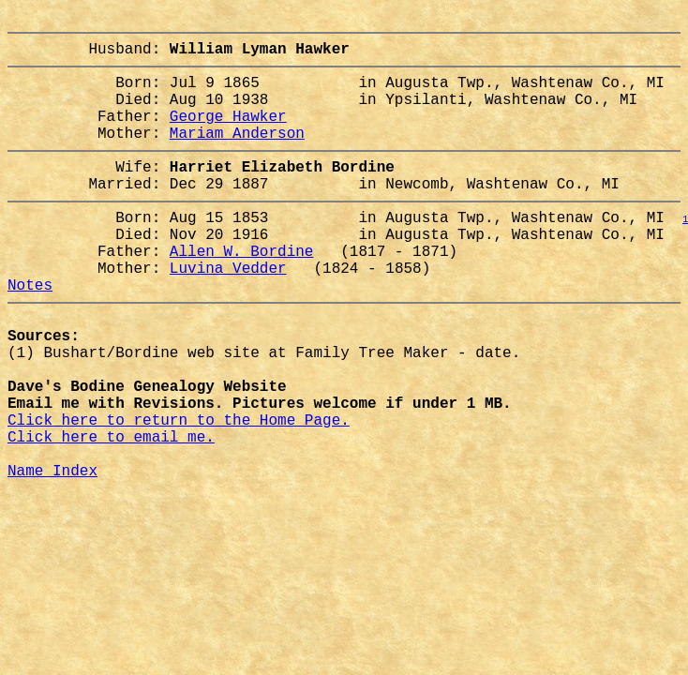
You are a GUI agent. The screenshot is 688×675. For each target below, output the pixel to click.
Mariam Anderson (237, 154)
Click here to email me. (111, 514)
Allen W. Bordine (242, 291)
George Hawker (228, 134)
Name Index (52, 556)
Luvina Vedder (228, 312)
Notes (29, 332)
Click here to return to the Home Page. (178, 494)
